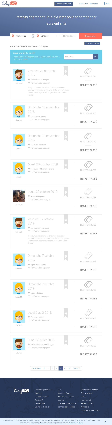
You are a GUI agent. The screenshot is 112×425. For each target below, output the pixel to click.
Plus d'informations (75, 423)
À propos (38, 393)
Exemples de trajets (42, 407)
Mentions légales (64, 393)
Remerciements (87, 393)
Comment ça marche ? (43, 390)
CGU (59, 390)
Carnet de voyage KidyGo (90, 410)
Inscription (94, 4)
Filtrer (92, 43)
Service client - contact (89, 390)
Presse (83, 397)
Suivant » (76, 368)
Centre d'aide (40, 403)
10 (69, 368)
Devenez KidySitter (63, 4)
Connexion (83, 4)
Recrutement (86, 400)
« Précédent (36, 368)
